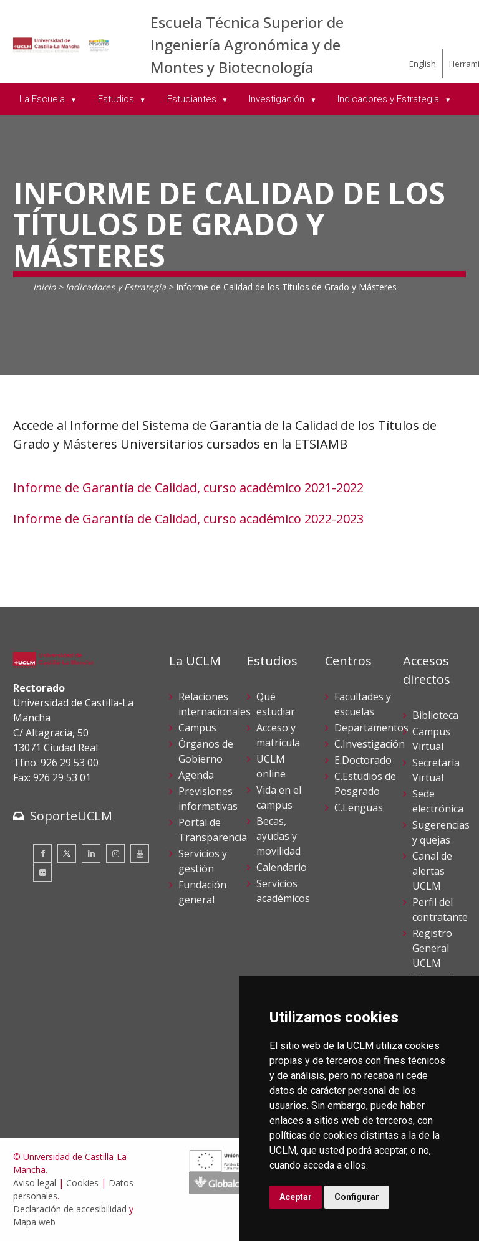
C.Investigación (369, 744)
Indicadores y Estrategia (115, 287)
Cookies (82, 1183)
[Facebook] (42, 853)
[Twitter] (66, 853)
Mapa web (34, 1222)
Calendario (281, 867)
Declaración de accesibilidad (70, 1209)
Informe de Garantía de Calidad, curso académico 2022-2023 (188, 518)
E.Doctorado (363, 760)
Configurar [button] (356, 1197)
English (422, 63)
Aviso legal (34, 1183)
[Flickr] (42, 872)
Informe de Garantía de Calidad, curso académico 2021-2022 (188, 487)
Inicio (44, 287)
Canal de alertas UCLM (432, 871)
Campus (197, 728)
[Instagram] (115, 853)
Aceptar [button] (295, 1197)
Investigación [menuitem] (278, 99)
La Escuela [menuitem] (43, 99)
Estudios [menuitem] (117, 99)
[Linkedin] (91, 853)
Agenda (196, 775)
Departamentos (371, 728)
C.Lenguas (358, 807)
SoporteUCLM (71, 815)
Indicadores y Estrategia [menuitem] (389, 99)
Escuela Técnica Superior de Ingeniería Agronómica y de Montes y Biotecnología (247, 44)
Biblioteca (435, 715)
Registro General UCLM (432, 948)
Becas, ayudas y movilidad (278, 836)
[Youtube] (139, 853)
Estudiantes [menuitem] (193, 99)
